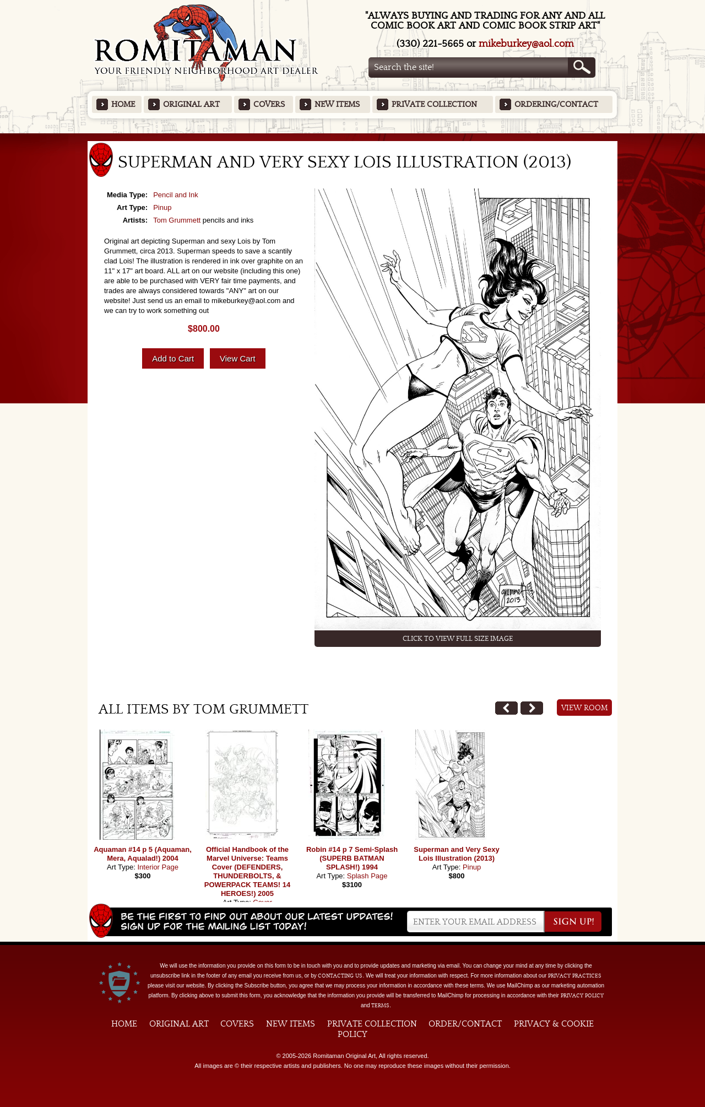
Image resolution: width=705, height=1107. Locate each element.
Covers (269, 104)
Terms (380, 1005)
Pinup (162, 207)
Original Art (191, 104)
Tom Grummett (176, 220)
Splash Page (367, 876)
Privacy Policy (582, 995)
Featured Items (353, 137)
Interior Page (157, 867)
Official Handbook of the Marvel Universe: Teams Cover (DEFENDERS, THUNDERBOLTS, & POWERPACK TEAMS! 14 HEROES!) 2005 (247, 871)
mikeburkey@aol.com (526, 44)
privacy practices (574, 976)
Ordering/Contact (556, 104)
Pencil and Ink (175, 195)
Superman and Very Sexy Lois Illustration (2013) (456, 853)
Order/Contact (465, 1024)
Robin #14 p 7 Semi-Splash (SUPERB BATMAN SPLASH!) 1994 (352, 858)
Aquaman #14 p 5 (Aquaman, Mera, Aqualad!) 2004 (143, 853)
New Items (337, 104)
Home (123, 104)
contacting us (340, 976)
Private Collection (434, 104)
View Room (584, 708)
